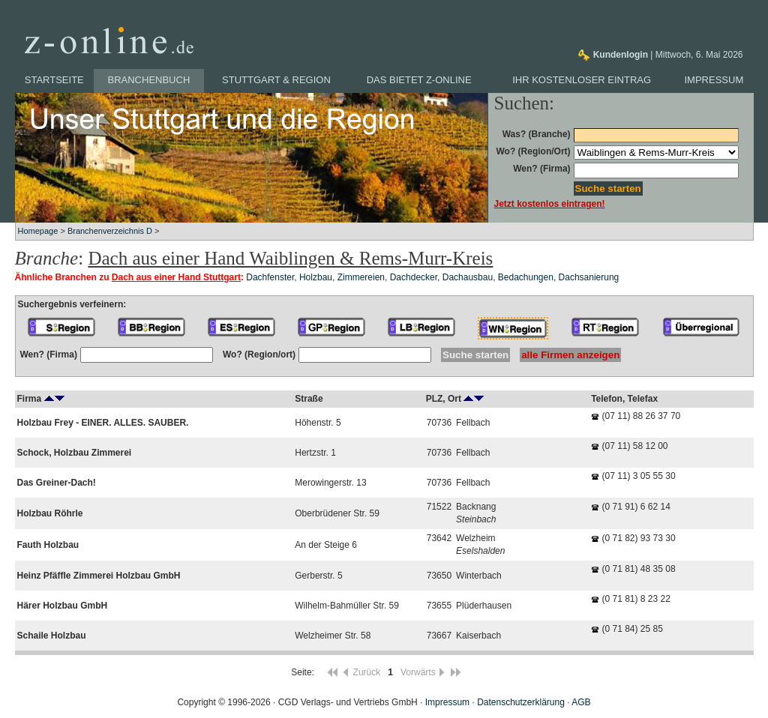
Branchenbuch (149, 79)
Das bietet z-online (419, 79)
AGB (581, 702)
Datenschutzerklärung (521, 702)
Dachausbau (467, 277)
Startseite (54, 79)
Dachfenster (270, 277)
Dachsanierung (589, 277)
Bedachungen (526, 277)
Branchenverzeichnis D (110, 230)
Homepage (38, 230)
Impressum (714, 79)
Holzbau (315, 277)
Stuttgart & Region (276, 79)
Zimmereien (361, 277)
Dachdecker (413, 277)
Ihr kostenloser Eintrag (581, 79)
